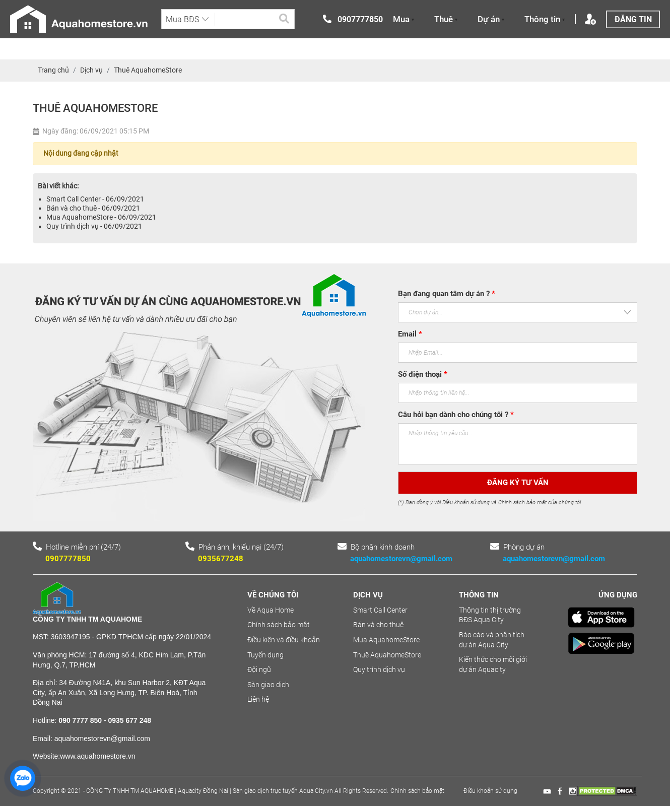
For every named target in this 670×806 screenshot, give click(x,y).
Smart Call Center (380, 610)
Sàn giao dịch (268, 685)
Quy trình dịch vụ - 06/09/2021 (94, 226)
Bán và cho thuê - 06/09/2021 (93, 208)
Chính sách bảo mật (278, 625)
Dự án (491, 19)
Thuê (445, 19)
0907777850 (68, 558)
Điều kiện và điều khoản (283, 640)
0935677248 (220, 558)
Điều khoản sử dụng (490, 790)
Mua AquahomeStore (386, 640)
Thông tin (544, 19)
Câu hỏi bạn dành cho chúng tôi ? (456, 414)
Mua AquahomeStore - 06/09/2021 (101, 217)
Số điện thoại (422, 374)
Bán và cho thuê (378, 625)
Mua (403, 19)
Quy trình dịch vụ (379, 669)
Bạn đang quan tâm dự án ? (446, 293)
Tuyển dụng (265, 655)
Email (410, 334)
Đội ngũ (259, 669)
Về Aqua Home (270, 610)
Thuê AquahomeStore (387, 655)
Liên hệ (258, 699)
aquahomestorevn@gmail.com (401, 558)
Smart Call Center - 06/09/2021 (95, 199)
